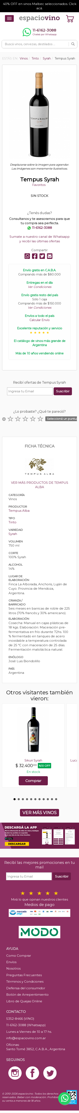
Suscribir (62, 391)
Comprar (33, 781)
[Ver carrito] (70, 18)
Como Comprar (18, 956)
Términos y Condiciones (24, 981)
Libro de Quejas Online (24, 1001)
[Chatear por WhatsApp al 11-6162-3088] (39, 32)
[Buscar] (73, 44)
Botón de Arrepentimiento (27, 995)
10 (52, 799)
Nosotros (13, 968)
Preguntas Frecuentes (24, 975)
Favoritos (39, 185)
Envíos (11, 962)
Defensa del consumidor (25, 988)
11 (56, 799)
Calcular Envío (40, 320)
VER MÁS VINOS (39, 812)
